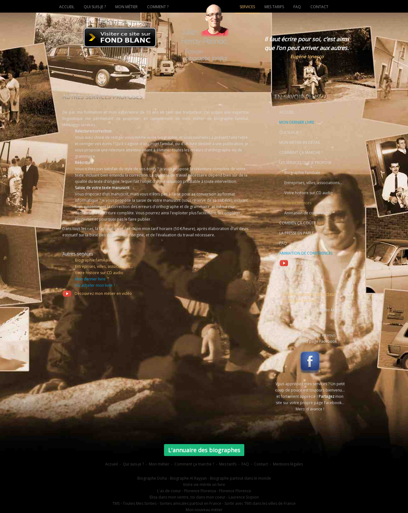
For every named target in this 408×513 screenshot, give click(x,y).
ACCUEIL (286, 112)
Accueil (111, 464)
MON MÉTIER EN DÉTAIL (299, 142)
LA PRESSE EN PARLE (296, 233)
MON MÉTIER (126, 6)
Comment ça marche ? (194, 464)
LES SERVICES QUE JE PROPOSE (305, 162)
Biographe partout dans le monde (240, 478)
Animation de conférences (307, 213)
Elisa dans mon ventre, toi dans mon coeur (187, 497)
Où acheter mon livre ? (95, 285)
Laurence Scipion (244, 497)
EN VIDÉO (293, 263)
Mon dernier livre (90, 279)
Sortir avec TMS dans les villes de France (260, 503)
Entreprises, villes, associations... (104, 266)
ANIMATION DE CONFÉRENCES (305, 253)
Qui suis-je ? (133, 464)
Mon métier (159, 464)
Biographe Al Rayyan (188, 478)
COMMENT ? (157, 6)
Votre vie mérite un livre (204, 484)
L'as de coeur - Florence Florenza (186, 490)
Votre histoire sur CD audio (99, 272)
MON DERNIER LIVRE (296, 122)
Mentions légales (288, 464)
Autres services (297, 203)
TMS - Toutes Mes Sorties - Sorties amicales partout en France (166, 503)
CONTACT (319, 6)
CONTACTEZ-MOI (294, 273)
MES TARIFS (274, 6)
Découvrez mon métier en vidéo (97, 293)
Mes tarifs (227, 464)
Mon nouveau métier (204, 509)
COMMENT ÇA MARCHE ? (301, 152)
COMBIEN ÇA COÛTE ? (298, 223)
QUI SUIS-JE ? (290, 132)
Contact (261, 464)
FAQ (283, 243)
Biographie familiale (93, 260)
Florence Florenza (235, 490)
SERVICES (247, 6)
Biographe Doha (152, 478)
